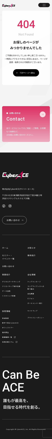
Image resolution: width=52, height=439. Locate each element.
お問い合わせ (8, 266)
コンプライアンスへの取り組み (35, 287)
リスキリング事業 (8, 296)
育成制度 (5, 318)
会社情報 (31, 274)
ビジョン (30, 298)
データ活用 (6, 291)
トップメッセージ (34, 282)
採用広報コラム (8, 342)
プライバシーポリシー (35, 318)
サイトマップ (32, 311)
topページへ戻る (27, 72)
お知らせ (31, 247)
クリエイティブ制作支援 (11, 286)
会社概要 (30, 294)
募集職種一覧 (7, 337)
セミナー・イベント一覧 (8, 257)
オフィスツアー (8, 328)
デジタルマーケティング (11, 282)
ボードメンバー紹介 (35, 303)
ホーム (5, 247)
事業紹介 (6, 274)
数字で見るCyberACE (10, 323)
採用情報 (6, 311)
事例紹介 (31, 255)
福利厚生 (5, 332)
